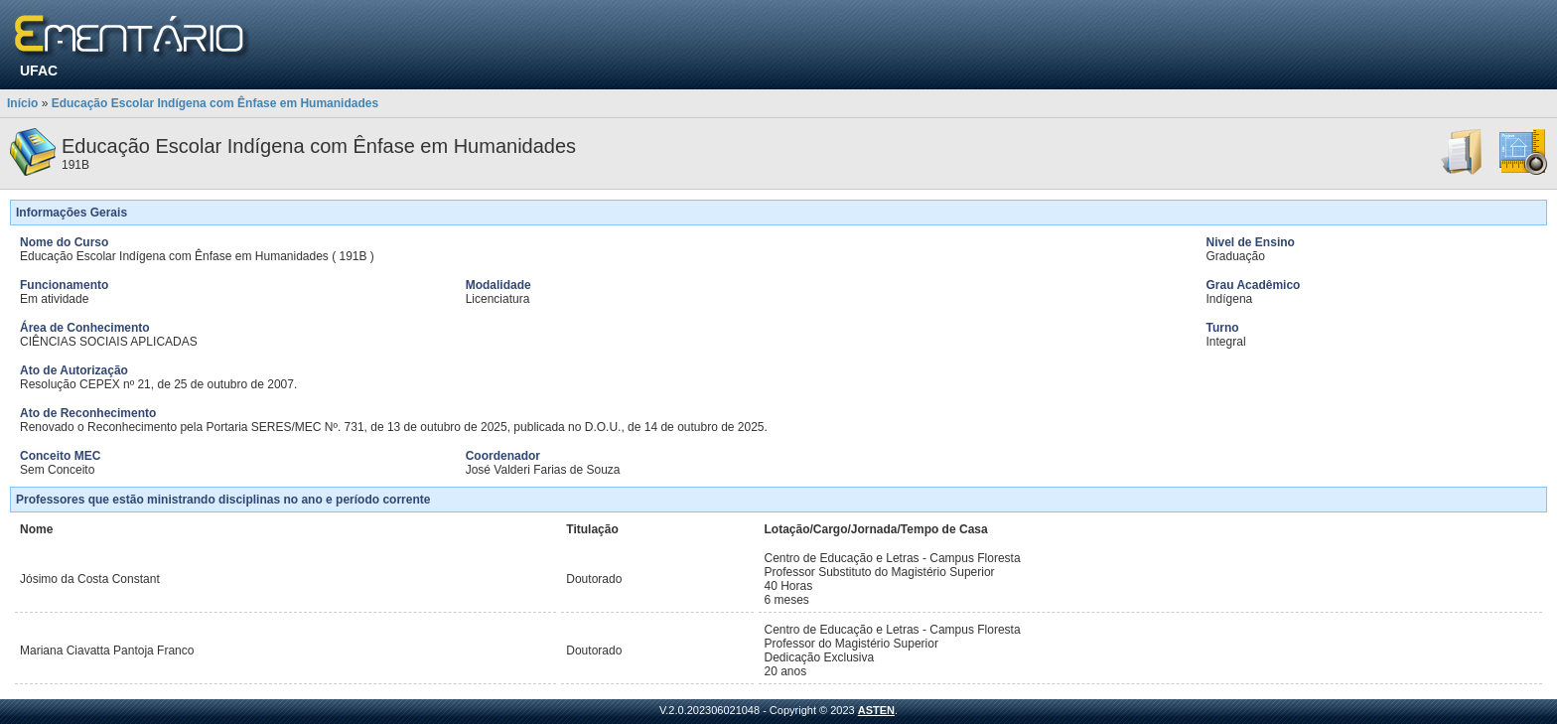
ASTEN (876, 710)
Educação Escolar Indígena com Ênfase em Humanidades (215, 103)
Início (22, 103)
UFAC (39, 70)
